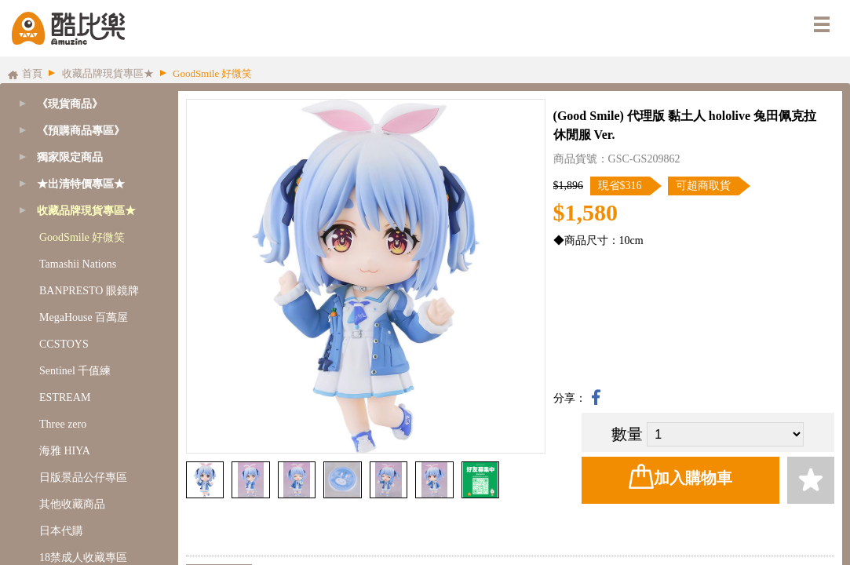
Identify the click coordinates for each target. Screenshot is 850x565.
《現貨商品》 (70, 104)
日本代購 (61, 531)
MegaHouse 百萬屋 (83, 317)
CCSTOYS (64, 344)
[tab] (85, 131)
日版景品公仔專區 (83, 477)
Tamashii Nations (77, 264)
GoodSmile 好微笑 (82, 237)
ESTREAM (64, 397)
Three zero (62, 424)
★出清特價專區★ (81, 184)
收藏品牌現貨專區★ (86, 211)
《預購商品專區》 (81, 131)
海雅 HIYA (64, 451)
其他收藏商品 (72, 504)
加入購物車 (680, 476)
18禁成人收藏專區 (83, 557)
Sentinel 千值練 (75, 371)
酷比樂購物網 (68, 28)
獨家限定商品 (70, 157)
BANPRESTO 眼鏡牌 (89, 291)
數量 (627, 434)
